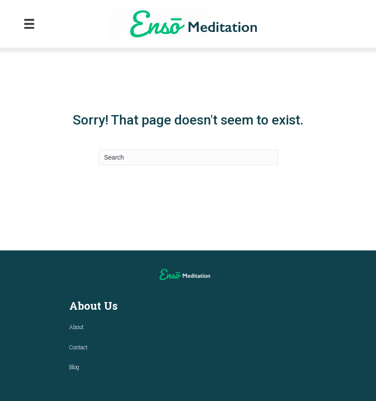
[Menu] (29, 24)
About (76, 326)
